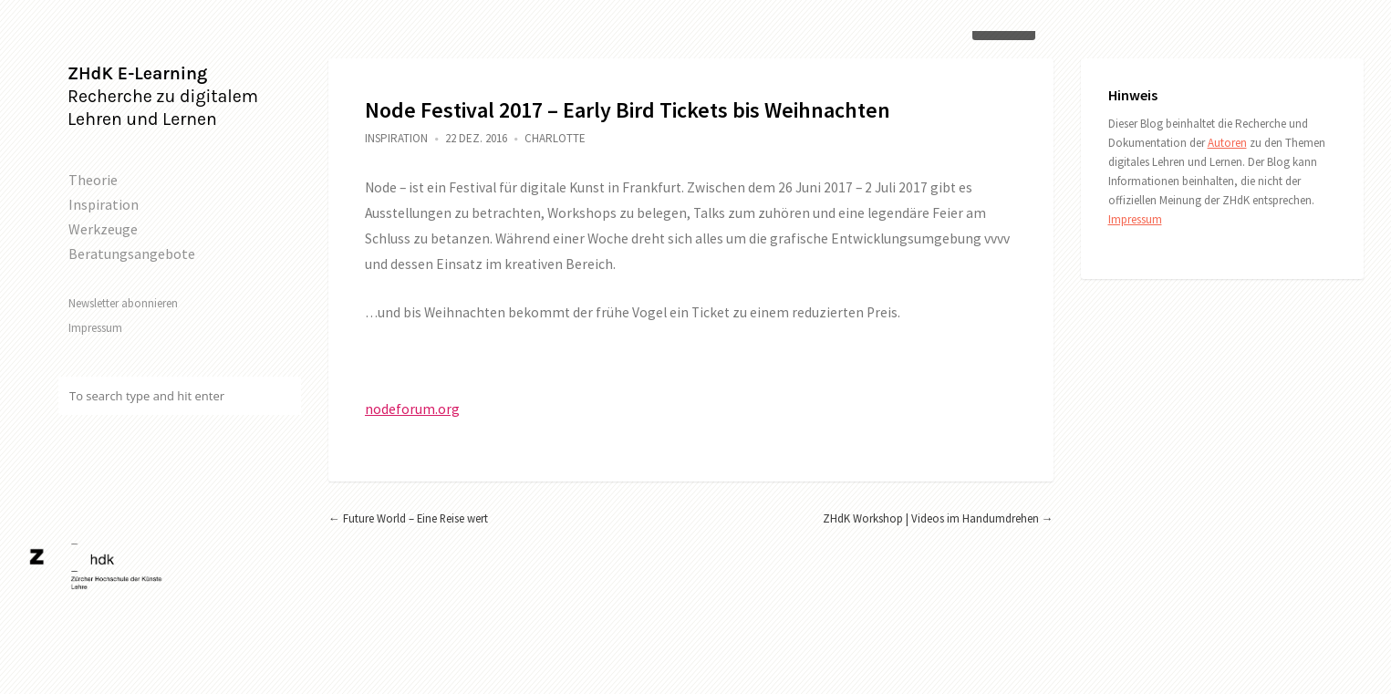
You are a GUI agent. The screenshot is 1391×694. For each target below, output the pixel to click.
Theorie (93, 180)
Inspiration (103, 204)
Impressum (95, 327)
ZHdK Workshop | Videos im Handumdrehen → (938, 518)
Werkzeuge (103, 229)
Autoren (1227, 142)
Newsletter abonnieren (123, 302)
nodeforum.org (412, 409)
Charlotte (555, 138)
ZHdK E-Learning (137, 73)
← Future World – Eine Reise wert (408, 518)
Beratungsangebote (131, 253)
